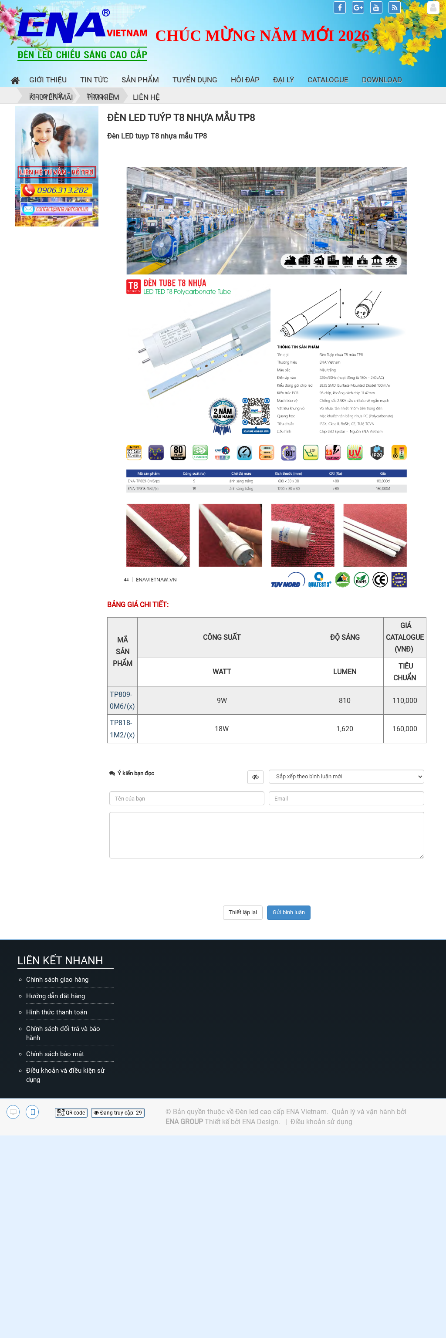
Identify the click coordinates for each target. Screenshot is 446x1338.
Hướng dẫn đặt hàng (55, 996)
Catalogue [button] (327, 79)
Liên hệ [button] (146, 97)
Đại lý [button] (283, 79)
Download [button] (382, 79)
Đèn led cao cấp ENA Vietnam (281, 1112)
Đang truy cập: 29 (118, 1113)
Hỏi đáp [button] (245, 79)
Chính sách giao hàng (57, 979)
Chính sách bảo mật (55, 1054)
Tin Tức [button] (94, 79)
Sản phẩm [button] (140, 79)
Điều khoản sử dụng (321, 1122)
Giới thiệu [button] (48, 79)
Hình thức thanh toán (56, 1012)
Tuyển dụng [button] (194, 79)
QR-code (71, 1113)
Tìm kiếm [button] (103, 97)
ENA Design (260, 1122)
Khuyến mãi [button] (51, 97)
